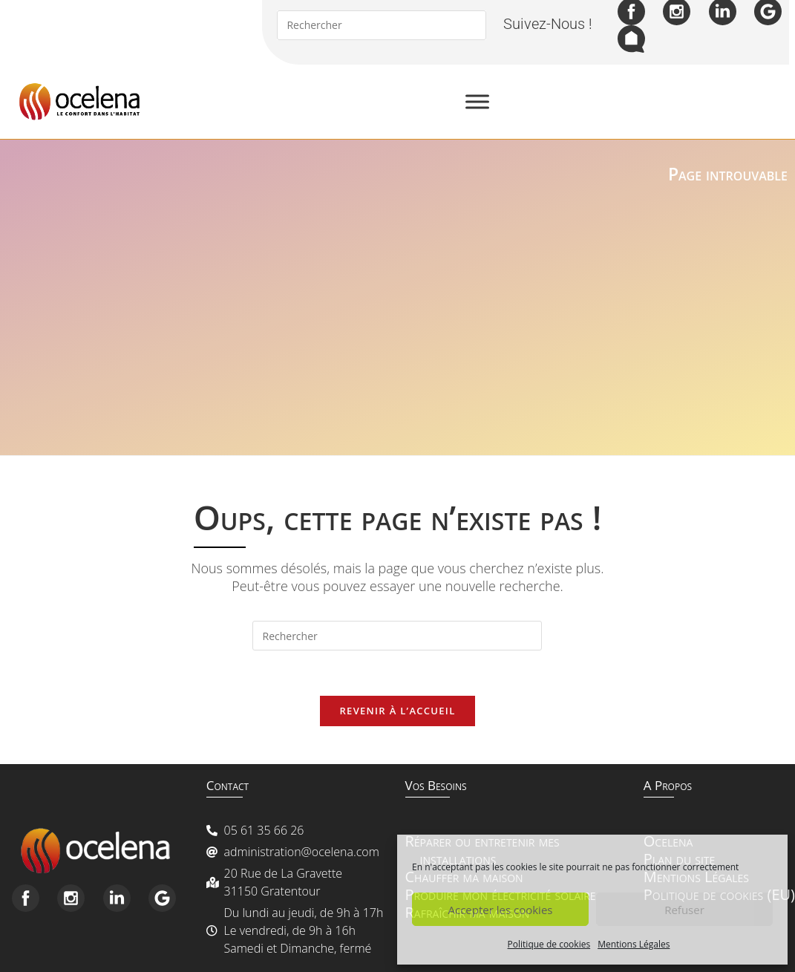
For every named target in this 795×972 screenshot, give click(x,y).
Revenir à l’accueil (397, 710)
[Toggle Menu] (477, 101)
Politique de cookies (549, 944)
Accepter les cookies (500, 909)
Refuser (684, 909)
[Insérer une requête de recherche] (397, 635)
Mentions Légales (634, 944)
